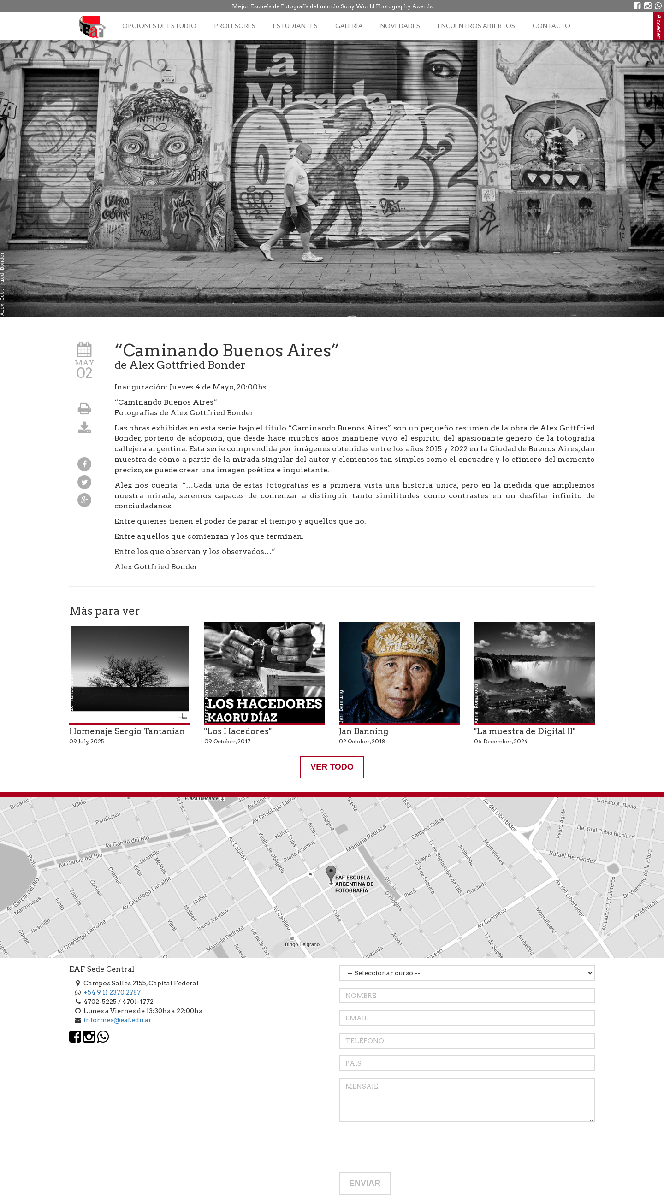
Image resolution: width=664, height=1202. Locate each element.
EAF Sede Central (102, 969)
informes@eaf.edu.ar (117, 1020)
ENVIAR (364, 1183)
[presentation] (409, 1147)
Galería (349, 25)
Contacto (551, 25)
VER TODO (332, 767)
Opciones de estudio (159, 25)
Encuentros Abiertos (476, 25)
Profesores (234, 25)
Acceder (658, 26)
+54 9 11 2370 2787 (112, 992)
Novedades (400, 25)
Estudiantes (295, 25)
